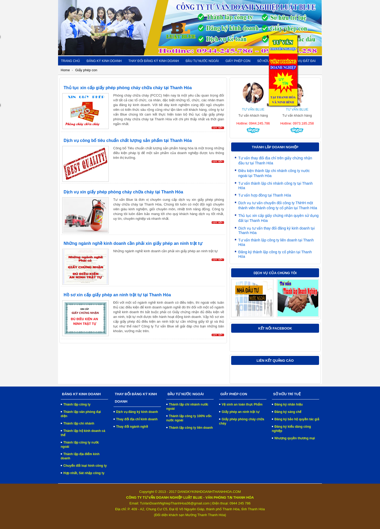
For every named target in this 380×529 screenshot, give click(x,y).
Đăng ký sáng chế (287, 412)
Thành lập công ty (77, 404)
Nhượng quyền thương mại (294, 438)
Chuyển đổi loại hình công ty (85, 466)
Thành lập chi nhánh (78, 423)
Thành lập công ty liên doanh (191, 428)
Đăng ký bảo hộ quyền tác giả (296, 419)
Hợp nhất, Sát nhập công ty (83, 473)
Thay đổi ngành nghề (132, 426)
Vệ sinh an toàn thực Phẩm (242, 404)
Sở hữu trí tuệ (269, 61)
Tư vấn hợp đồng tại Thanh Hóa (264, 195)
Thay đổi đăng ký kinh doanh (154, 61)
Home (65, 70)
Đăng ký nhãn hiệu (288, 404)
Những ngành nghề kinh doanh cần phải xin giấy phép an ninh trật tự (133, 243)
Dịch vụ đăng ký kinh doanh (137, 412)
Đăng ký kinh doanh (104, 61)
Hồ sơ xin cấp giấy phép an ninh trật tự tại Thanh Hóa (117, 295)
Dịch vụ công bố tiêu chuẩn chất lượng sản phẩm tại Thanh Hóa (128, 140)
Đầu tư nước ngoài (202, 61)
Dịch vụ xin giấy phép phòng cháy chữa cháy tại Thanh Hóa (123, 192)
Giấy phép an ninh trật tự (240, 412)
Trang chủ (70, 61)
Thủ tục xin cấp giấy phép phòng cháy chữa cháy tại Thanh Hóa (128, 87)
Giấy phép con (238, 61)
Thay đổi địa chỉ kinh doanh (137, 419)
